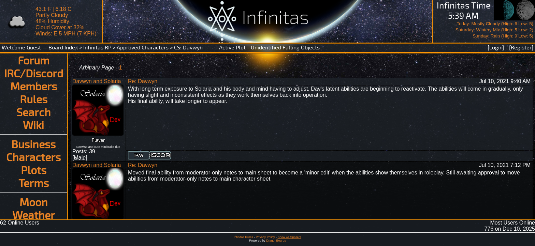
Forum (33, 59)
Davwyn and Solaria (96, 81)
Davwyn (193, 47)
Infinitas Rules (243, 237)
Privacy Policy (265, 237)
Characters (33, 156)
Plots (33, 169)
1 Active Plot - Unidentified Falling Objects (268, 47)
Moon (33, 201)
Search (33, 111)
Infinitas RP (97, 47)
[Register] (521, 47)
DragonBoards (276, 240)
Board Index (63, 47)
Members (33, 85)
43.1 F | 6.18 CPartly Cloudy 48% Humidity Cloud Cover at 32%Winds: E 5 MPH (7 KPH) (66, 21)
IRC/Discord (33, 72)
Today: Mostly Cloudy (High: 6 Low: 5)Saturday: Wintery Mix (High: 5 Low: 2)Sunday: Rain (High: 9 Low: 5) (494, 30)
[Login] (496, 47)
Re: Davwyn (142, 81)
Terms (33, 182)
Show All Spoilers (290, 237)
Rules (33, 98)
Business (33, 143)
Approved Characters (143, 47)
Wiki (33, 124)
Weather (33, 214)
